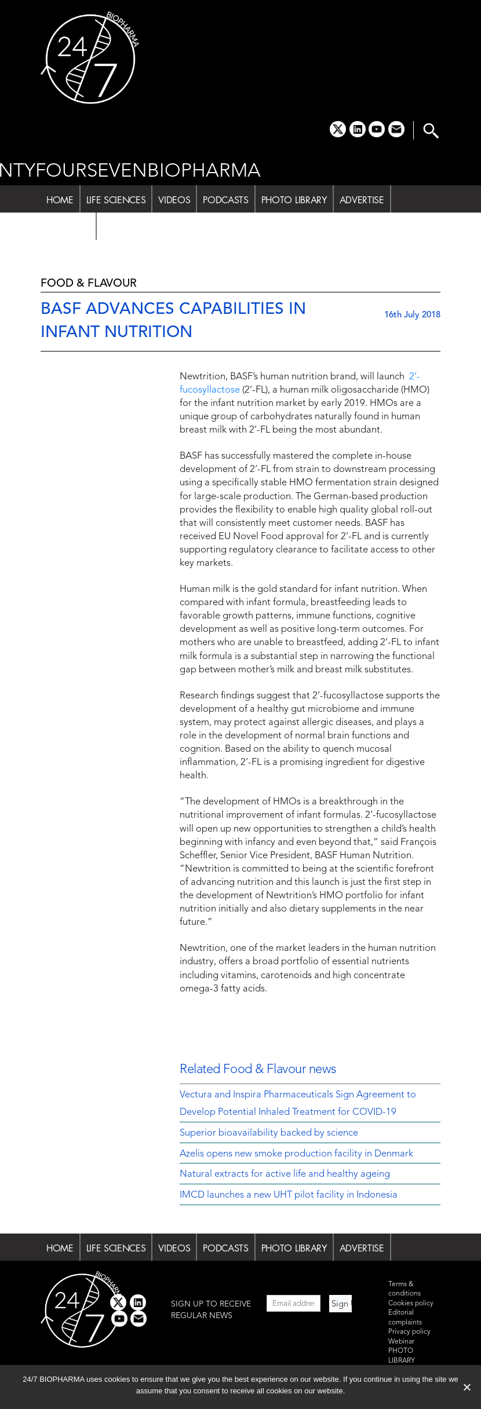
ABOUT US (68, 227)
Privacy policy (409, 1332)
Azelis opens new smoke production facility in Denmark (296, 1154)
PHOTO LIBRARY (294, 200)
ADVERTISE (362, 200)
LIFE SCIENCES (116, 200)
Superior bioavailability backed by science (269, 1133)
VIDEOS (174, 200)
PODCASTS (225, 200)
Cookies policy (410, 1303)
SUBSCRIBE (125, 227)
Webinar (401, 1341)
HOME (60, 200)
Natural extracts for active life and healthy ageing (285, 1174)
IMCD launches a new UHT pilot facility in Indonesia (289, 1195)
